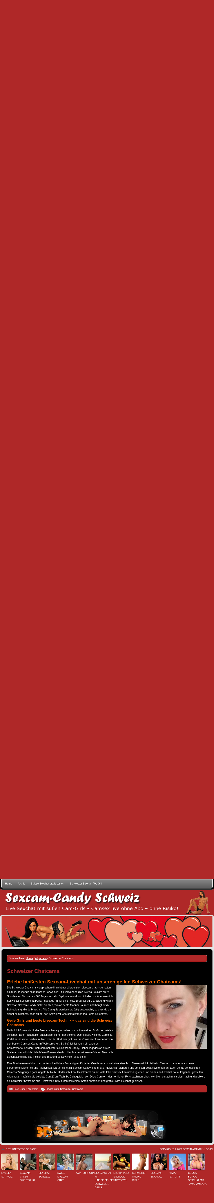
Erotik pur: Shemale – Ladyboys (121, 1176)
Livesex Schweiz (7, 1175)
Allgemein (32, 1089)
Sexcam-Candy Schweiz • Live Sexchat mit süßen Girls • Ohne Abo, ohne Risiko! (107, 902)
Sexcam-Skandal (156, 1175)
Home (8, 883)
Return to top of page (21, 1149)
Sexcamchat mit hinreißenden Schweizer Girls (103, 1180)
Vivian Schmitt (174, 1175)
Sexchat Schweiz (44, 1175)
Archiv (21, 883)
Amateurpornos (84, 1173)
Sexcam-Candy (192, 1149)
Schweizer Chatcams (71, 1089)
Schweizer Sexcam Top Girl (86, 883)
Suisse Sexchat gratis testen (47, 883)
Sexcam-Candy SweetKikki (27, 1176)
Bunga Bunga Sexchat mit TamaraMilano (196, 1178)
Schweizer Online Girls (139, 1176)
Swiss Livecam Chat (62, 1176)
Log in (209, 1149)
